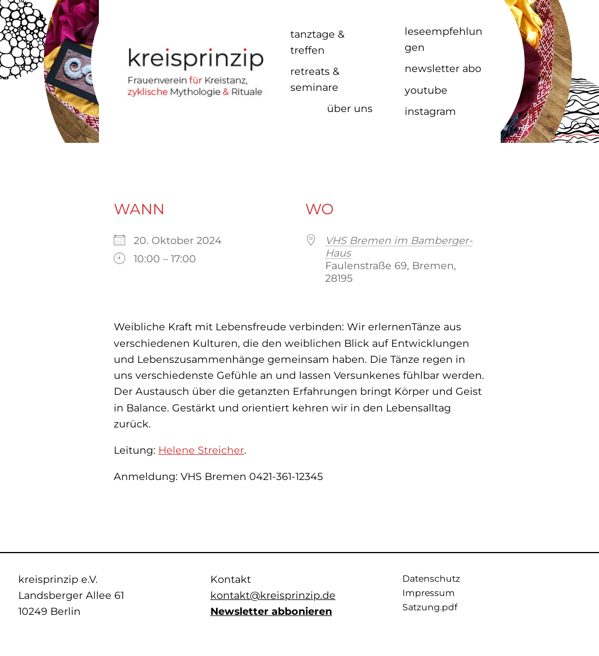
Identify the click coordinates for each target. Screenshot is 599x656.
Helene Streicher (201, 450)
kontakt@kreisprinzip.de (273, 595)
